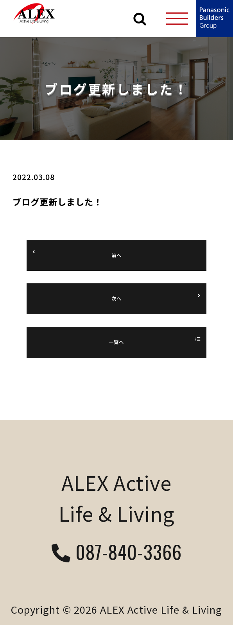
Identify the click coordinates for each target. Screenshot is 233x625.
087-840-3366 (117, 553)
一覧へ (116, 342)
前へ (116, 255)
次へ (116, 299)
